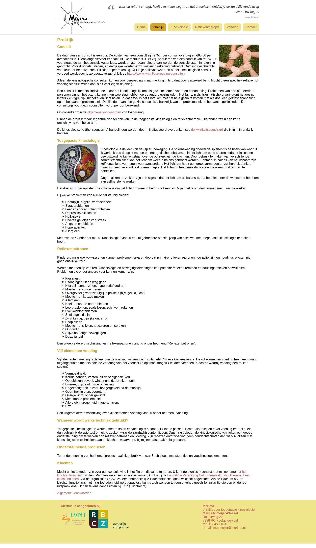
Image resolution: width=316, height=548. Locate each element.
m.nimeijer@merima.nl (229, 527)
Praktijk (158, 27)
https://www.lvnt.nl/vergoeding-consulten (156, 73)
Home (141, 27)
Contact (251, 27)
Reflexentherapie (207, 27)
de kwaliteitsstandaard (207, 129)
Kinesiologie (179, 27)
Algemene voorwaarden (74, 493)
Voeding (232, 27)
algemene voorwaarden (104, 112)
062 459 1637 (218, 524)
